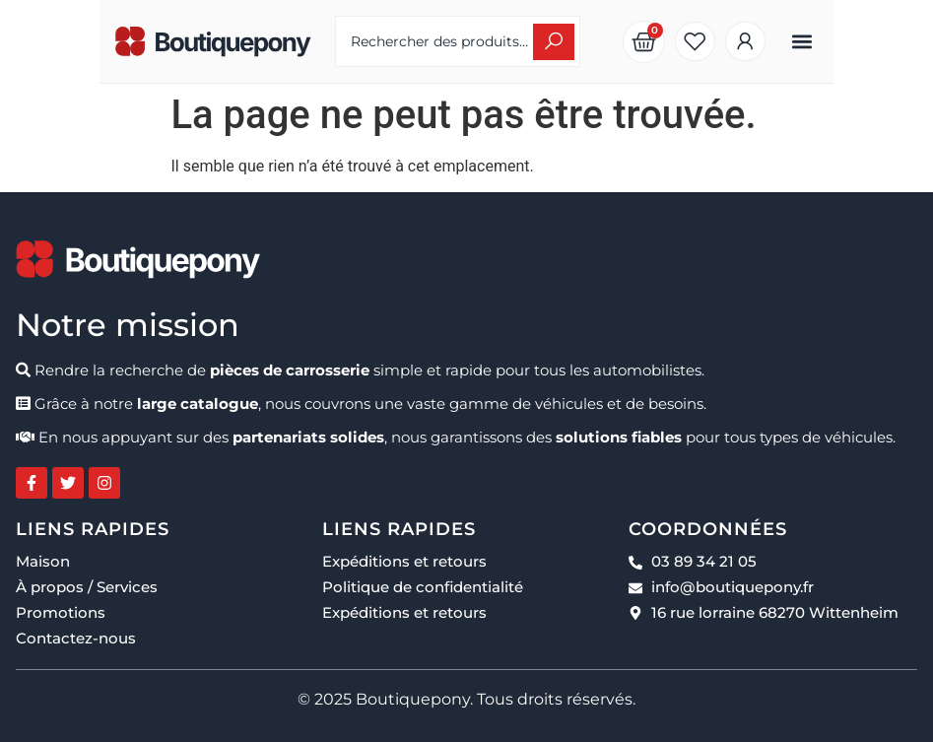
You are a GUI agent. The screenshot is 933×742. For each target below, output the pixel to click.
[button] (901, 42)
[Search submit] (586, 42)
